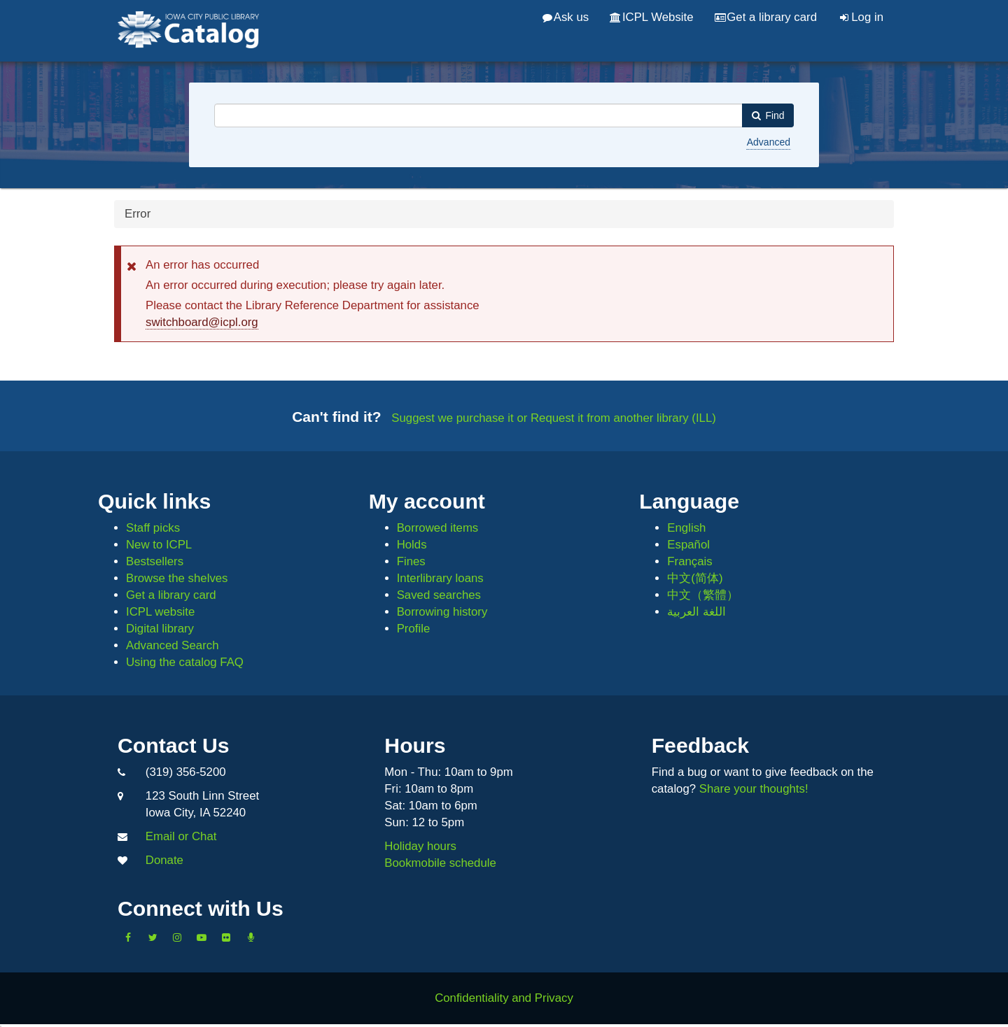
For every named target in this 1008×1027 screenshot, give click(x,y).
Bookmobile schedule (440, 863)
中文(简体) (694, 578)
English (686, 527)
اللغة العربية (696, 611)
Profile (413, 628)
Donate (164, 860)
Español (688, 544)
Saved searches (439, 595)
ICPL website (160, 611)
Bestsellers (154, 561)
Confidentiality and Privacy (504, 998)
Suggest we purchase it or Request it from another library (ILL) (553, 418)
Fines (411, 561)
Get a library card (766, 17)
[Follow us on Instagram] (177, 937)
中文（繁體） (702, 595)
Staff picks (153, 527)
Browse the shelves (177, 578)
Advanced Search (172, 645)
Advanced (768, 142)
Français (689, 561)
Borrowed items (438, 527)
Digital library (160, 628)
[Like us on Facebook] (128, 937)
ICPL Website (651, 17)
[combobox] (478, 115)
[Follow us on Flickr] (226, 937)
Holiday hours (420, 846)
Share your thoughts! (753, 788)
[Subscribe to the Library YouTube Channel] (201, 937)
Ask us (565, 17)
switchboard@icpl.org (202, 322)
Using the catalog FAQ (185, 662)
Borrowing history (442, 611)
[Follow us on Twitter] (152, 937)
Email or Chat (181, 836)
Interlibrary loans (440, 578)
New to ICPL (159, 544)
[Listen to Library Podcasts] (250, 937)
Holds (412, 544)
